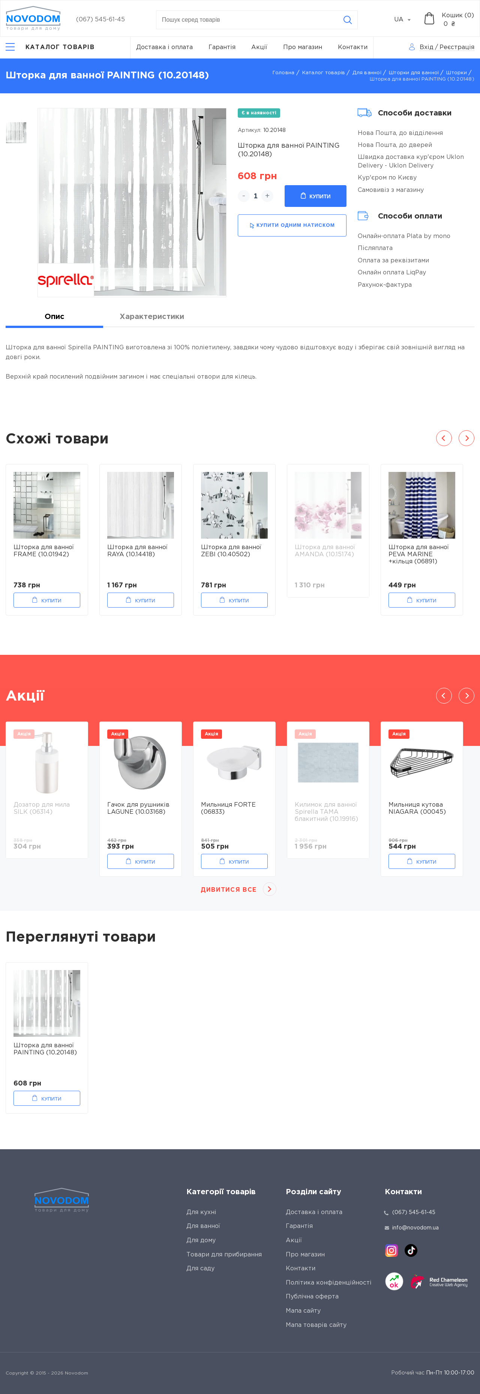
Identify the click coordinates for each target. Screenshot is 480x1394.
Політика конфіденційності (329, 1283)
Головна (284, 73)
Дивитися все (228, 890)
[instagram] (391, 1250)
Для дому (201, 1240)
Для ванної (366, 73)
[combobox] (406, 19)
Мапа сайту (303, 1311)
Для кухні (201, 1212)
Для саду (200, 1268)
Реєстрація (457, 47)
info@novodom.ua (412, 1228)
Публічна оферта (312, 1297)
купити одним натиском (292, 225)
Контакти (353, 47)
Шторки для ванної (414, 73)
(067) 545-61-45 (100, 19)
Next (466, 438)
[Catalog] (50, 48)
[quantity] (255, 196)
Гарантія (222, 47)
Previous (444, 438)
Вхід (427, 47)
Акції (259, 47)
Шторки (456, 73)
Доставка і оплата (164, 47)
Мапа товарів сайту (316, 1325)
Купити (315, 196)
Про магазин (302, 47)
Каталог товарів (323, 73)
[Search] (348, 20)
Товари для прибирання (224, 1255)
